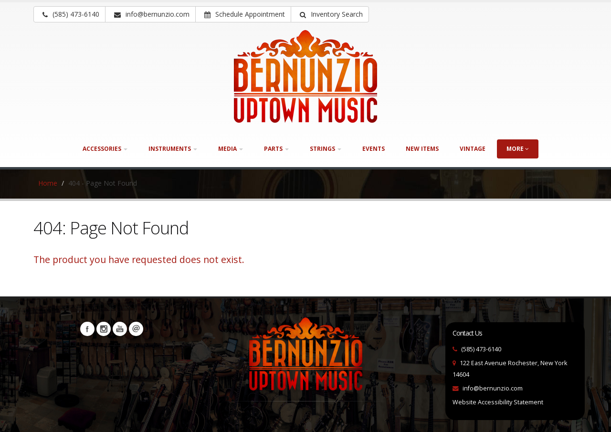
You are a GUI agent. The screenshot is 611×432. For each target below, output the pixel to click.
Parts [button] (276, 149)
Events (373, 149)
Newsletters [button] (136, 329)
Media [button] (230, 149)
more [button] (517, 149)
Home (47, 183)
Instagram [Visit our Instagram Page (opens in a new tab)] (103, 329)
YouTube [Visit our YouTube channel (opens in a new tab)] (120, 329)
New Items (422, 149)
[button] (330, 14)
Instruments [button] (172, 149)
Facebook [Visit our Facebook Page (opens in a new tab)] (87, 329)
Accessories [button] (105, 149)
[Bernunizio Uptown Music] (305, 76)
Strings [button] (325, 149)
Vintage (472, 149)
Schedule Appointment (244, 14)
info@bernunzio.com (493, 388)
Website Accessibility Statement (498, 402)
